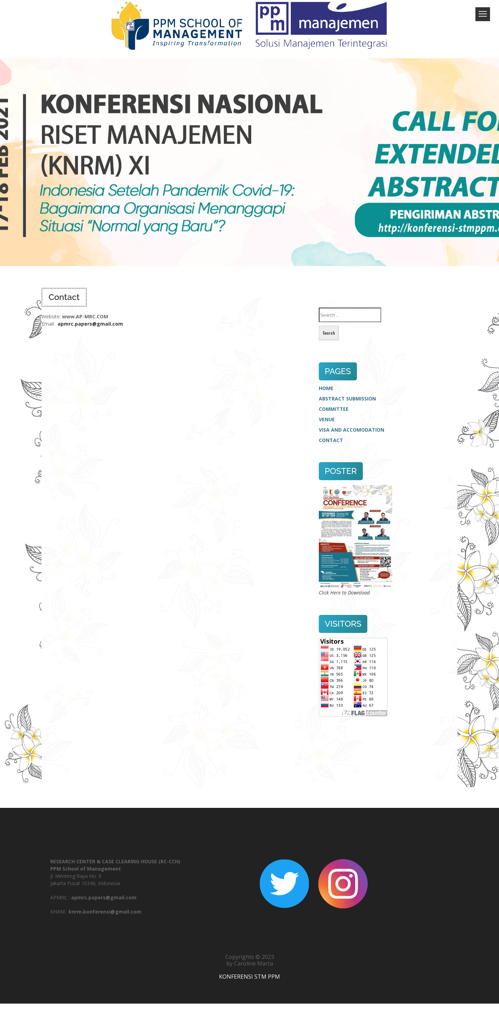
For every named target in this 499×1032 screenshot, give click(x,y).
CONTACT (331, 440)
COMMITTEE (334, 409)
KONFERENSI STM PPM (249, 976)
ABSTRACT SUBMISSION (347, 398)
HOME (326, 388)
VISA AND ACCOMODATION (351, 429)
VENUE (327, 419)
